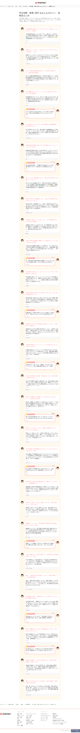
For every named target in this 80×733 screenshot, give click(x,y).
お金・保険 (19, 717)
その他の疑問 (29, 722)
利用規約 (54, 717)
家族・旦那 (28, 717)
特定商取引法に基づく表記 (58, 720)
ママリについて (44, 713)
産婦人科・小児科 (30, 720)
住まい (18, 718)
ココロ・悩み (29, 715)
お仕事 (18, 720)
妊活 (18, 723)
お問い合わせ (55, 715)
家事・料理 (19, 722)
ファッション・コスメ (31, 713)
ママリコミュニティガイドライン (60, 722)
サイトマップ (43, 720)
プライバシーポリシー (57, 718)
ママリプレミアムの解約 (58, 723)
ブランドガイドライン (45, 715)
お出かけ (28, 718)
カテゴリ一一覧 (44, 718)
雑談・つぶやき (29, 723)
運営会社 (54, 713)
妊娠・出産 (19, 713)
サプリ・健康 (20, 725)
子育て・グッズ (20, 715)
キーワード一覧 (44, 717)
